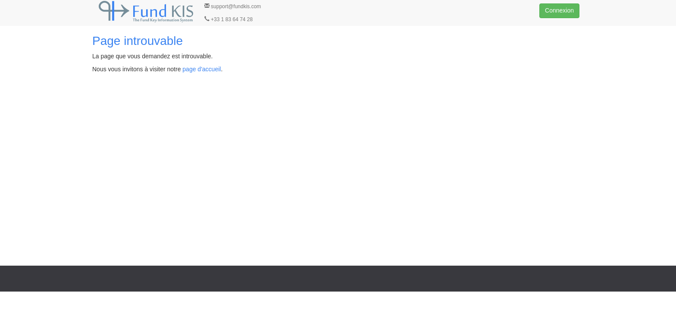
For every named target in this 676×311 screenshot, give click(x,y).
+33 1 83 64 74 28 (228, 19)
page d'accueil (201, 69)
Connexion (559, 10)
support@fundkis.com (232, 6)
